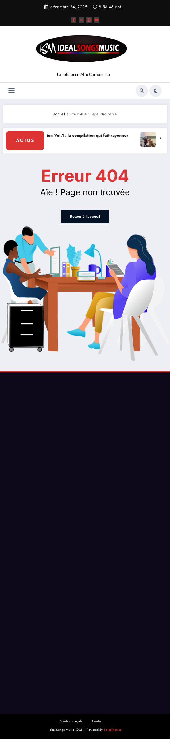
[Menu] (11, 90)
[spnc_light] (155, 91)
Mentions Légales (71, 721)
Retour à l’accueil (85, 216)
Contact (97, 721)
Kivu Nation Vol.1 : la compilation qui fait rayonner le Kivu (80, 138)
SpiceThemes (112, 729)
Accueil (59, 114)
